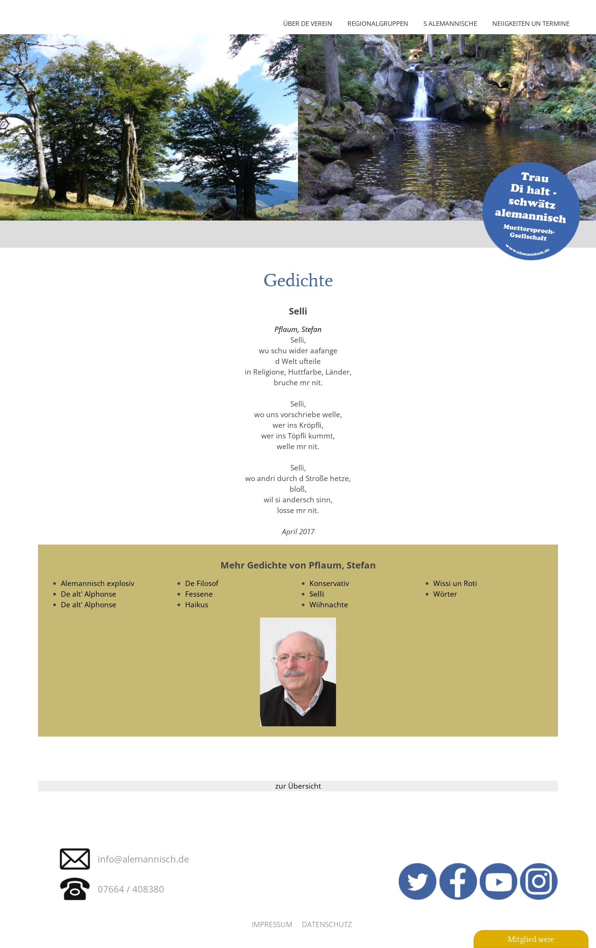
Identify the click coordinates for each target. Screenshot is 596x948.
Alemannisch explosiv (97, 583)
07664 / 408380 (131, 889)
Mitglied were (531, 939)
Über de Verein (307, 23)
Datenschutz (327, 924)
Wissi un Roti (455, 583)
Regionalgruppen (377, 23)
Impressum (272, 924)
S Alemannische (450, 23)
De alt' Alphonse (88, 594)
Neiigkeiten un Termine (530, 23)
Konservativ (329, 583)
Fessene (199, 594)
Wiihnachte (328, 604)
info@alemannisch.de (143, 859)
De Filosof (201, 583)
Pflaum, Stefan (298, 329)
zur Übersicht (298, 786)
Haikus (196, 604)
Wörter (445, 594)
